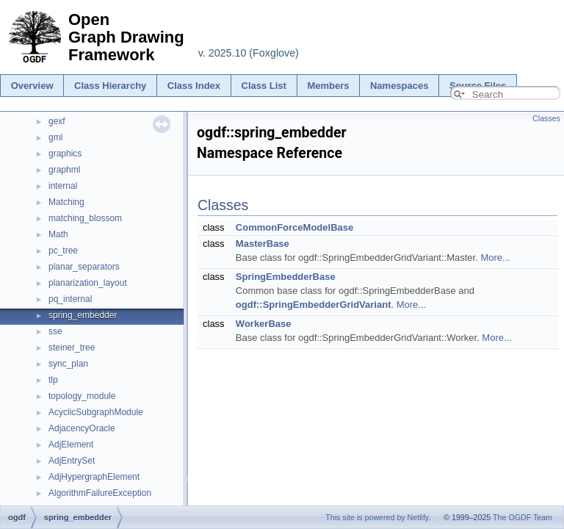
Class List (264, 85)
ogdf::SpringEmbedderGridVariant (313, 304)
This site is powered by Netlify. (377, 517)
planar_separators (84, 267)
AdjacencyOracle (81, 428)
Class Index (193, 85)
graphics (65, 153)
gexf (56, 121)
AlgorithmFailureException (99, 493)
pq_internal (70, 299)
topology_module (81, 396)
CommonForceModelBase (294, 227)
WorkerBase (264, 323)
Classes (546, 118)
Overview (32, 85)
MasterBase (262, 243)
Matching (66, 202)
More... (495, 257)
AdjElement (70, 444)
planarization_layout (87, 283)
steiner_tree (71, 347)
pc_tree (63, 250)
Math (58, 234)
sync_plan (68, 364)
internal (62, 186)
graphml (64, 170)
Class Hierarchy (110, 85)
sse (55, 331)
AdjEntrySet (71, 461)
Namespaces (399, 85)
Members (328, 85)
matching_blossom (85, 218)
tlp (53, 380)
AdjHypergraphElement (94, 477)
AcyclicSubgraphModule (95, 412)
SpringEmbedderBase (286, 276)
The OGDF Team (522, 517)
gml (55, 137)
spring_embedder (82, 315)
